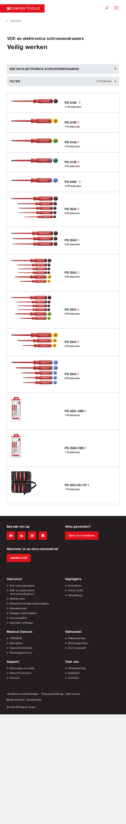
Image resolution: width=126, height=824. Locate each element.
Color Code (75, 590)
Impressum (73, 693)
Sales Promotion (21, 673)
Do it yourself (77, 647)
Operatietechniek (21, 647)
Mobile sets (17, 598)
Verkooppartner (78, 643)
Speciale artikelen (21, 622)
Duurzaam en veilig (22, 668)
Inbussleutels (18, 608)
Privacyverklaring (52, 693)
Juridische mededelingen (23, 693)
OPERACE (16, 638)
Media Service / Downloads (24, 699)
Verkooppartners (21, 652)
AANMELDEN (18, 557)
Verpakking (75, 595)
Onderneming (77, 668)
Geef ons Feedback (82, 535)
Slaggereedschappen (23, 613)
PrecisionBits (18, 617)
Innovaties (75, 585)
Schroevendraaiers (22, 585)
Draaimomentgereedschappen (29, 603)
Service (14, 677)
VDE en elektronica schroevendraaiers (22, 592)
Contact (73, 677)
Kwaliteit (74, 673)
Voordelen (16, 643)
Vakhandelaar (76, 638)
